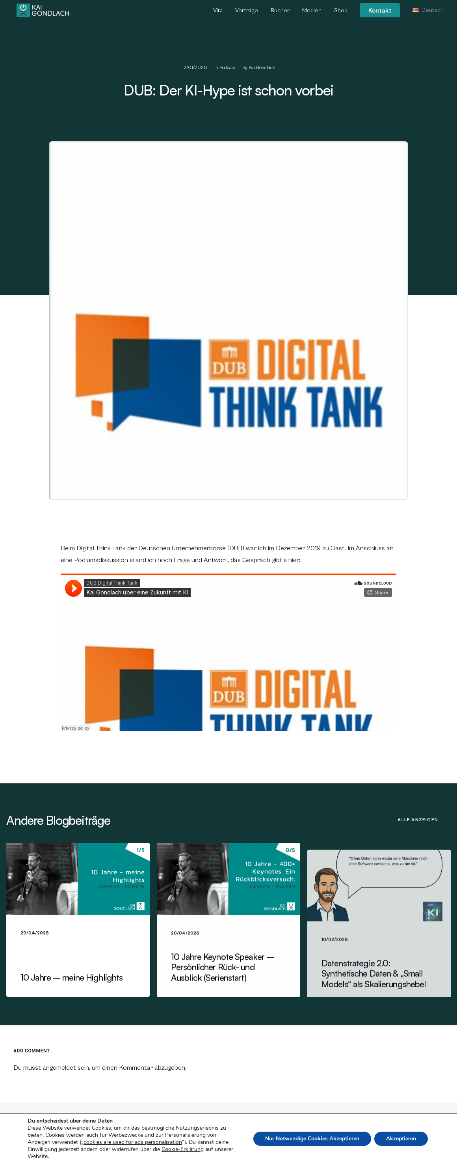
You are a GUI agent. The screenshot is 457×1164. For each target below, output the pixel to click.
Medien (311, 11)
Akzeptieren (401, 1138)
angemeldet (59, 1068)
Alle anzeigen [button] (418, 819)
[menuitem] (220, 12)
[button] (78, 893)
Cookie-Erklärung (183, 1149)
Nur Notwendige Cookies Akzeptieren (312, 1138)
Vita (218, 11)
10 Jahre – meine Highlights (71, 992)
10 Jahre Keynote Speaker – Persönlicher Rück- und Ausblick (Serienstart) (222, 995)
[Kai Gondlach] (42, 11)
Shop (340, 11)
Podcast (227, 67)
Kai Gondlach (262, 67)
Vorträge (246, 11)
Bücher (280, 11)
